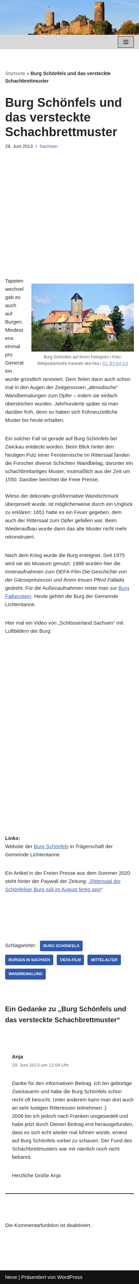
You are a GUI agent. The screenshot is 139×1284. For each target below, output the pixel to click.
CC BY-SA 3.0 (115, 363)
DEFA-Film (70, 960)
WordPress (69, 1277)
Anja (17, 1056)
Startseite (15, 73)
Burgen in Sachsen (29, 960)
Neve (11, 1277)
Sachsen (49, 146)
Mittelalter (104, 960)
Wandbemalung (25, 974)
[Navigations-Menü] (126, 42)
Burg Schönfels (51, 846)
